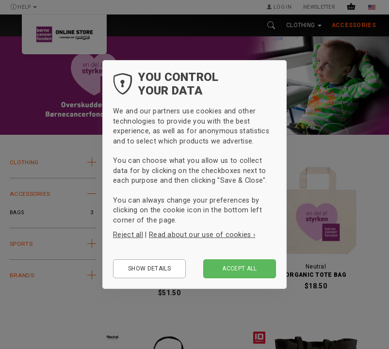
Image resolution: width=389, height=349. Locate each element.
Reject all (128, 234)
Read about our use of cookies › (202, 234)
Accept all (239, 268)
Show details (149, 268)
